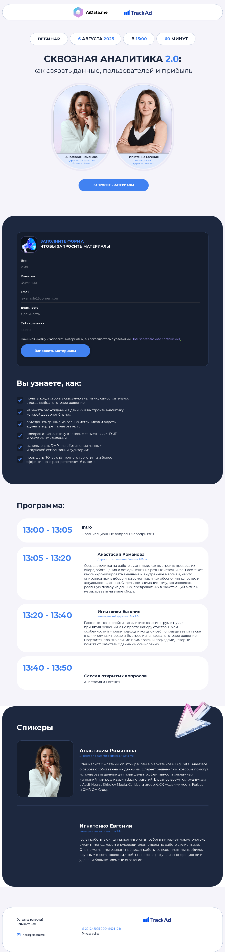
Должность (29, 308)
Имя (24, 260)
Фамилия (28, 276)
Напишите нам (26, 924)
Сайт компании (32, 323)
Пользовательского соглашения (156, 339)
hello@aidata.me (34, 934)
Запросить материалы (113, 185)
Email (25, 292)
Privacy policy (90, 933)
